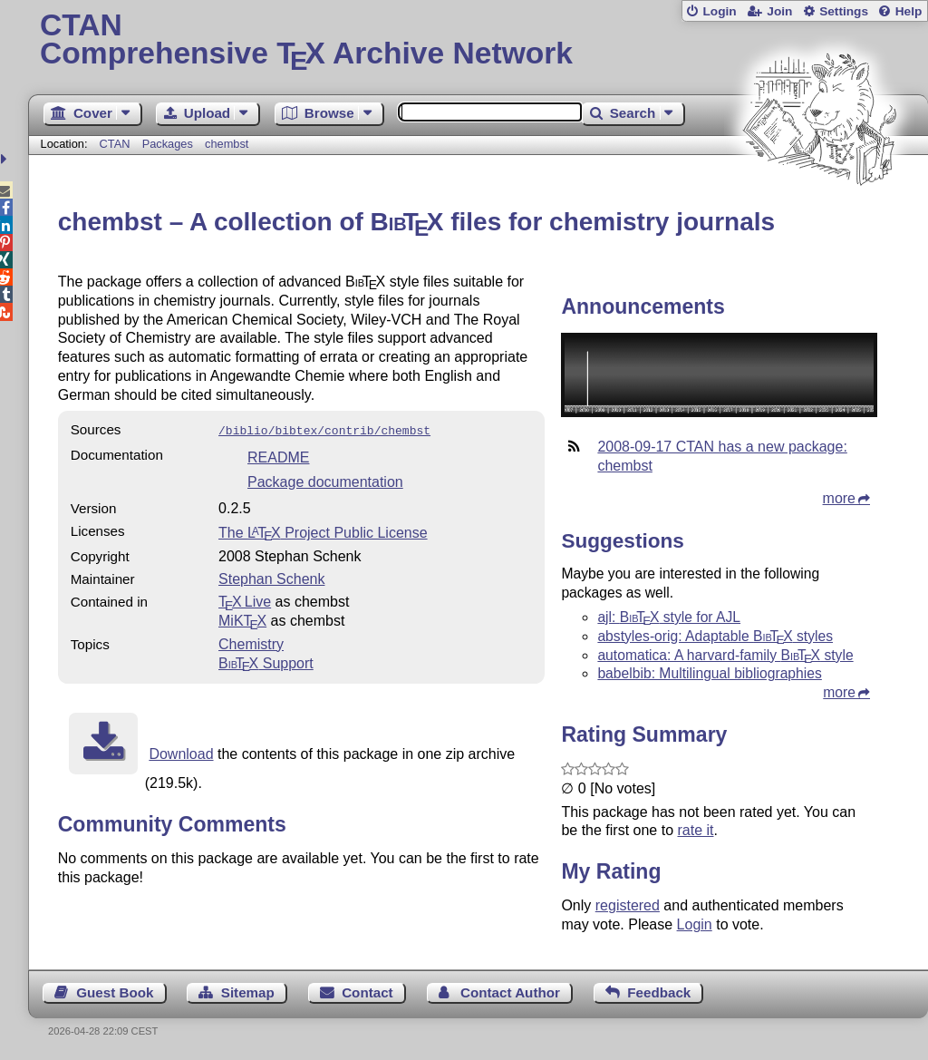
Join (779, 11)
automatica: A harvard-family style (725, 655)
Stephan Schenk (271, 577)
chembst (226, 144)
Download (181, 752)
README (278, 455)
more (839, 498)
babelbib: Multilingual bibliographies (709, 673)
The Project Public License (323, 531)
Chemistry (251, 642)
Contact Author (510, 992)
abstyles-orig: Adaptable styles (715, 636)
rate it (695, 830)
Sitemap (248, 992)
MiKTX (242, 619)
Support (266, 661)
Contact (367, 992)
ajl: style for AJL (668, 617)
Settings (843, 11)
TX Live (244, 600)
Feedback (659, 992)
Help (909, 11)
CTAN (115, 144)
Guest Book (114, 992)
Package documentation (325, 480)
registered (627, 905)
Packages (169, 144)
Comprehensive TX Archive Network (478, 41)
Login (719, 11)
